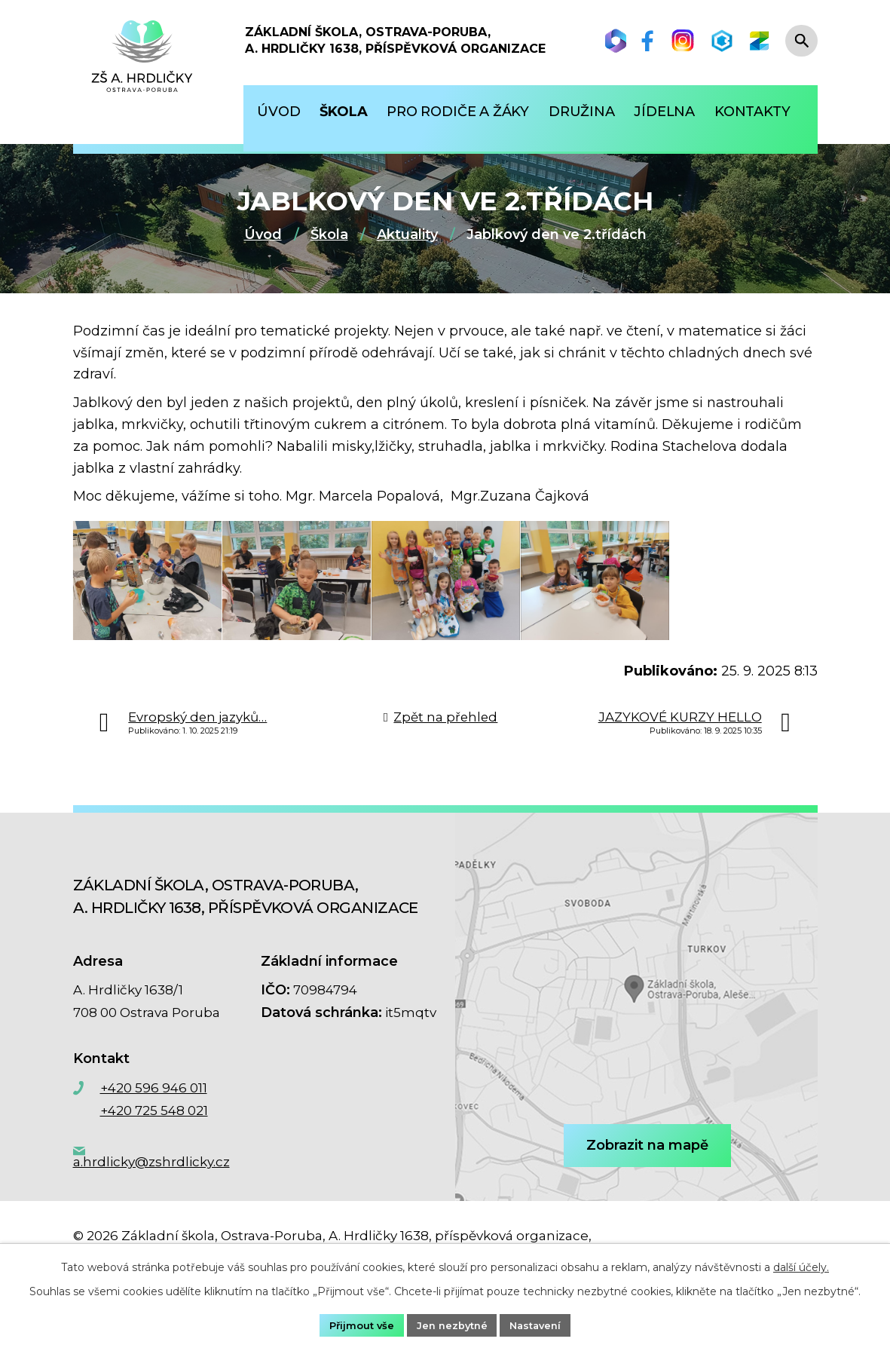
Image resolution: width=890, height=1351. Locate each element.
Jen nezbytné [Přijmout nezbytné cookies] (451, 1324)
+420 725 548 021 (154, 1142)
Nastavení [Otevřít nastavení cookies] (541, 1324)
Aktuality (407, 234)
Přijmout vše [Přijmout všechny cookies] (355, 1324)
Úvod (263, 234)
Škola (329, 234)
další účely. (801, 1265)
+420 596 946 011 (153, 1119)
